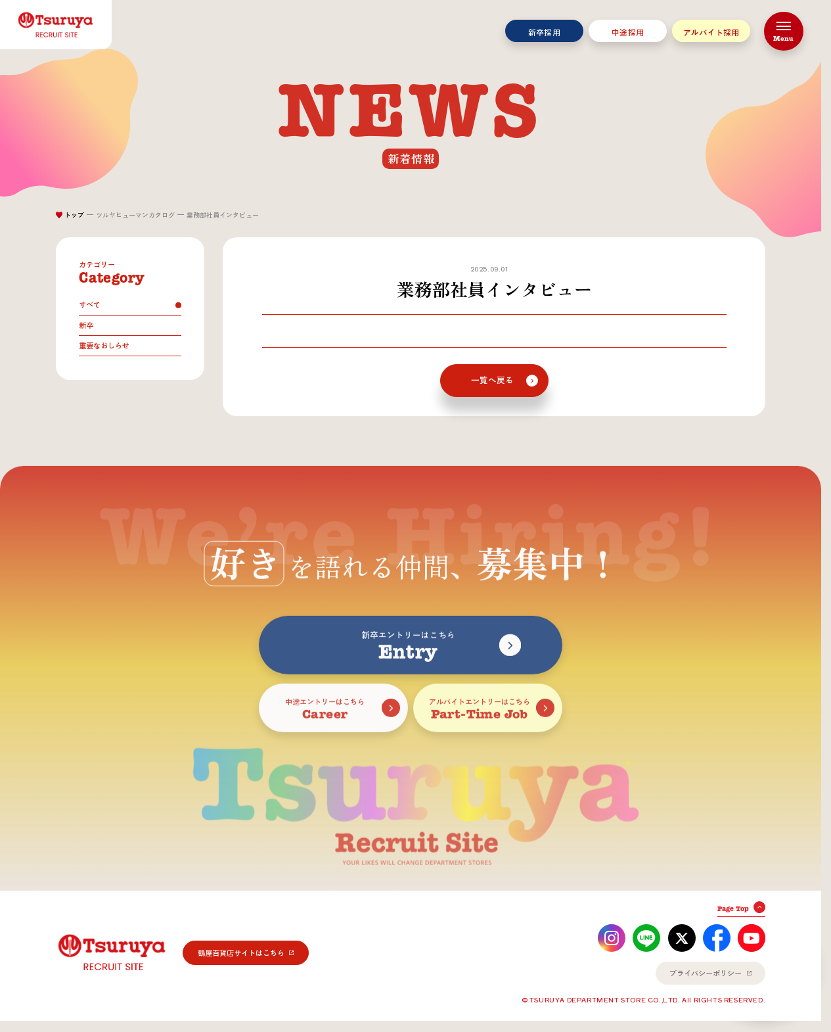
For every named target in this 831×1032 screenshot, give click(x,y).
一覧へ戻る (492, 380)
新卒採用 (544, 32)
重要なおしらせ (104, 345)
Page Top (733, 908)
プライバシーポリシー (705, 973)
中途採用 (628, 32)
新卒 (86, 325)
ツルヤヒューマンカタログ (135, 215)
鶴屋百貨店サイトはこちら (241, 952)
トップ (74, 215)
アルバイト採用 (711, 32)
